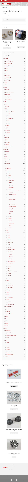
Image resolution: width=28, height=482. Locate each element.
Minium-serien (10, 302)
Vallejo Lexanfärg (8, 80)
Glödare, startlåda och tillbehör (11, 335)
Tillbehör (5, 328)
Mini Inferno (9, 266)
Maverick (7, 125)
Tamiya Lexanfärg (8, 78)
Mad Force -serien (10, 263)
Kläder (5, 101)
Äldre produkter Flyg (9, 297)
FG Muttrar (10, 221)
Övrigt (5, 135)
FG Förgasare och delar (12, 206)
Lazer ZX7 (10, 259)
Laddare (7, 352)
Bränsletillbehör (8, 330)
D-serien (9, 235)
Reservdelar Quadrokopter (9, 313)
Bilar (6, 108)
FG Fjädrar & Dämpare (11, 178)
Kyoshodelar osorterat (11, 249)
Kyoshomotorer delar (11, 251)
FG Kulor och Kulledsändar (12, 194)
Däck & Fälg (6, 58)
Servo (6, 156)
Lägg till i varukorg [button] (21, 47)
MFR (8, 264)
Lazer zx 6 (10, 254)
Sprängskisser (6, 325)
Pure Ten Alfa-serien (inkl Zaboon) (13, 271)
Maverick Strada (10, 287)
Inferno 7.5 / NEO (10, 242)
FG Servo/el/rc (10, 216)
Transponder (6, 356)
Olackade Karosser (9, 99)
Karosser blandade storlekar (9, 92)
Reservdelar (6, 158)
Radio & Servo (6, 149)
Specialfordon (7, 130)
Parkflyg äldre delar (11, 304)
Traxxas (7, 294)
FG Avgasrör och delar (12, 199)
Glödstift (7, 337)
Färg (5, 73)
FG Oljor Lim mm (11, 223)
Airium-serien (10, 301)
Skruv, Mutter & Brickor (8, 146)
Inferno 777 (9, 244)
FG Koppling (11, 208)
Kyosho (6, 84)
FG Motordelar (11, 211)
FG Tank (10, 213)
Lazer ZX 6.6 (10, 256)
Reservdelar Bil (7, 163)
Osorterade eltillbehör (9, 354)
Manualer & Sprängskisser (12, 111)
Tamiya (7, 292)
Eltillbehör (7, 340)
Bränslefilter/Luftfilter (9, 332)
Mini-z (9, 123)
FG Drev (9, 177)
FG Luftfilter (11, 209)
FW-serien (9, 240)
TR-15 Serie (9, 275)
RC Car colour (7, 75)
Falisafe (7, 333)
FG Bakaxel (10, 182)
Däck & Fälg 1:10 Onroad (9, 61)
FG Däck (9, 173)
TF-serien (9, 273)
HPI (7, 230)
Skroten (5, 314)
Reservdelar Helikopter (8, 306)
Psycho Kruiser (10, 270)
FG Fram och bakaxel (11, 180)
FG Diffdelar (9, 175)
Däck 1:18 (6, 70)
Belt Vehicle (8, 132)
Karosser (5, 87)
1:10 (8, 116)
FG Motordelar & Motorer (11, 197)
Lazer (8, 252)
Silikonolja (7, 144)
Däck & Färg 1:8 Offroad (8, 66)
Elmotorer (8, 347)
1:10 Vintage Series (10, 118)
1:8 (8, 120)
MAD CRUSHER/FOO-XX (11, 261)
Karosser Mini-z (7, 94)
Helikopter (6, 85)
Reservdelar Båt (7, 159)
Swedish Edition (8, 290)
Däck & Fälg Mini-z (8, 65)
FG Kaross (9, 189)
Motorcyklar (7, 127)
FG (6, 109)
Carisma (7, 166)
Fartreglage (8, 349)
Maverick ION (10, 283)
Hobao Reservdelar (9, 228)
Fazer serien (9, 239)
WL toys (6, 323)
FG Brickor (10, 220)
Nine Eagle (8, 311)
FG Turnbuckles (11, 187)
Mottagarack (7, 151)
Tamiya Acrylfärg (8, 77)
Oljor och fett (7, 142)
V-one (8, 278)
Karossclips (7, 137)
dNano (9, 237)
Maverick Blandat (10, 282)
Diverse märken (8, 168)
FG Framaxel (11, 185)
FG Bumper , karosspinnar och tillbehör (15, 190)
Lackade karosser (9, 97)
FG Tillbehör (10, 218)
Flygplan (5, 82)
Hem (3, 7)
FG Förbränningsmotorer (13, 204)
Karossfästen (8, 96)
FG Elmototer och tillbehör (13, 202)
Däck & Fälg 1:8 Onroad (8, 63)
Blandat (6, 316)
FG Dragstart (11, 201)
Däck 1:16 (6, 68)
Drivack (7, 342)
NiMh (8, 345)
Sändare (6, 154)
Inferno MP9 (9, 247)
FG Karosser (10, 192)
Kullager (6, 139)
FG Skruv (10, 225)
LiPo (8, 344)
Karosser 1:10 (7, 89)
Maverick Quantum (10, 285)
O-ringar (6, 140)
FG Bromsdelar (10, 171)
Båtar (6, 104)
